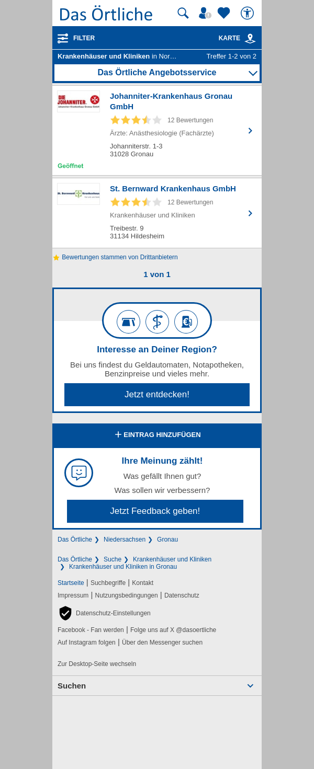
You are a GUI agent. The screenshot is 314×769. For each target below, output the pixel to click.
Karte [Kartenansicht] (237, 38)
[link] (250, 38)
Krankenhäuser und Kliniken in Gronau (123, 566)
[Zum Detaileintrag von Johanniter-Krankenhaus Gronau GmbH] (157, 130)
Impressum (73, 595)
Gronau (167, 539)
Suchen (72, 685)
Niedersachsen (124, 539)
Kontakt (142, 583)
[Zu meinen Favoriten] (225, 13)
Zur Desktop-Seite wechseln (97, 664)
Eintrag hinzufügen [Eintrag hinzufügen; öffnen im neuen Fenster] (156, 435)
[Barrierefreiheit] (248, 13)
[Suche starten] (183, 13)
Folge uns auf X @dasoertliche (173, 630)
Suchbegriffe (108, 583)
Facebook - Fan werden (91, 630)
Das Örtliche (75, 539)
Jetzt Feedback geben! (155, 511)
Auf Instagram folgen (87, 642)
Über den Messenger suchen (162, 642)
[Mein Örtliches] (207, 13)
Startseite (71, 583)
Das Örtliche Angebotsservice (156, 72)
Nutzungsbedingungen (126, 595)
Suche (112, 559)
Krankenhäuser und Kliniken (172, 559)
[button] (104, 613)
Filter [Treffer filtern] (84, 38)
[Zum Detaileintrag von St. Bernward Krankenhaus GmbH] (157, 213)
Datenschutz (181, 595)
